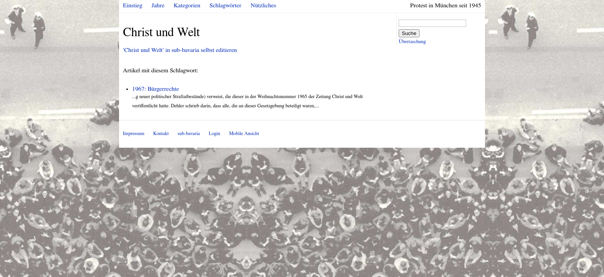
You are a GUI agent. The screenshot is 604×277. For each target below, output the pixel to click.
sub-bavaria (189, 133)
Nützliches (263, 5)
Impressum (133, 133)
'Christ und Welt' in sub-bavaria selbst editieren (180, 50)
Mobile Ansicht (244, 133)
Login (214, 133)
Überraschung (412, 41)
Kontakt (161, 133)
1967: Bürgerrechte (155, 89)
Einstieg (133, 5)
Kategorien (187, 5)
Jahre (158, 5)
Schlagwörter (225, 5)
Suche (409, 33)
